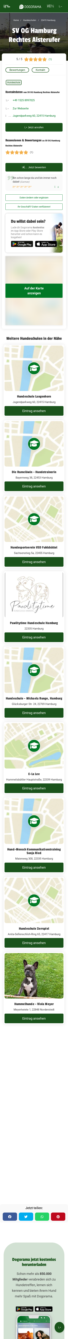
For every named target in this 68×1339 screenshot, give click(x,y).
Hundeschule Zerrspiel (34, 929)
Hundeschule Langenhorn (34, 396)
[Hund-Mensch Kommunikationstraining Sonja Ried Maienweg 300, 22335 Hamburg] (34, 835)
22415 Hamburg (47, 20)
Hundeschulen (29, 20)
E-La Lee (34, 774)
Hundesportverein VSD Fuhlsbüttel (34, 547)
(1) (50, 59)
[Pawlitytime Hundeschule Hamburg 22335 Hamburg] (34, 607)
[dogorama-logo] (30, 6)
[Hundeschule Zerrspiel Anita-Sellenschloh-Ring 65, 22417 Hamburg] (34, 913)
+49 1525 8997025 (24, 100)
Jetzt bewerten (34, 167)
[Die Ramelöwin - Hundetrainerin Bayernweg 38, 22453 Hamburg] (34, 456)
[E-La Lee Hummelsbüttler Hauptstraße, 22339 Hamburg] (34, 758)
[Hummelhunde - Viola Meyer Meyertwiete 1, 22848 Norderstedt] (34, 988)
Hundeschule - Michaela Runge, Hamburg (34, 698)
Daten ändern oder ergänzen (34, 197)
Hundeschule (13, 82)
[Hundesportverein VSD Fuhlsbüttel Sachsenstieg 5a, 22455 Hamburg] (34, 532)
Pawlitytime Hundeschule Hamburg (34, 623)
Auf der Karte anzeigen (34, 290)
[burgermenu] (7, 6)
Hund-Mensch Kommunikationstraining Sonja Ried (34, 851)
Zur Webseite (21, 108)
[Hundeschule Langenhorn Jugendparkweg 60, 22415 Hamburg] (34, 381)
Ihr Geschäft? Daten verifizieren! (34, 206)
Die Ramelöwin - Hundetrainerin (34, 472)
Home (16, 20)
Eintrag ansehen (34, 411)
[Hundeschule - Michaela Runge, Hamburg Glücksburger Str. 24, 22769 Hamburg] (34, 683)
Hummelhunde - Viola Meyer (34, 1004)
